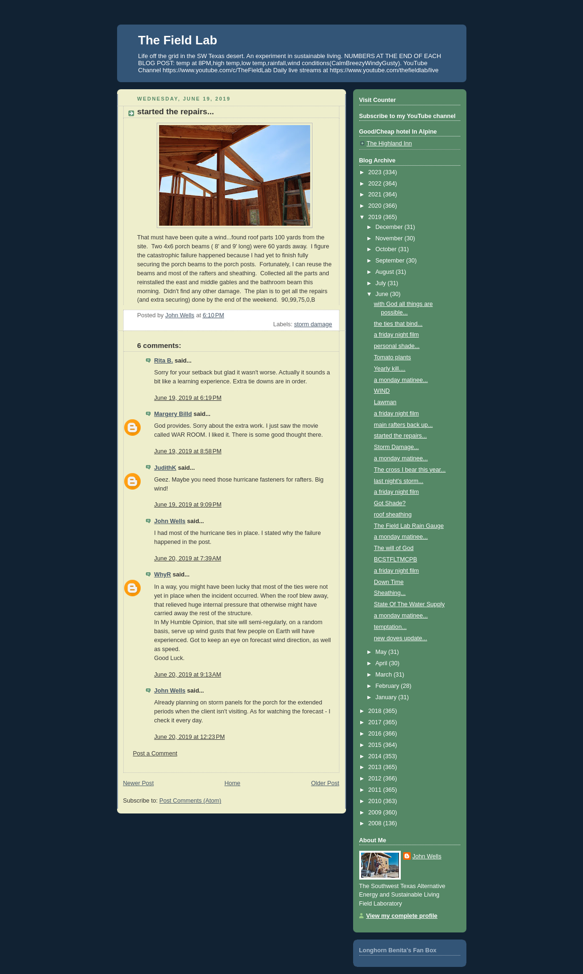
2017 (375, 722)
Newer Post (138, 783)
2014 (375, 756)
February (388, 686)
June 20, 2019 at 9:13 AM (187, 674)
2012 (375, 778)
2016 (375, 733)
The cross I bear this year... (410, 469)
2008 (375, 823)
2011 (375, 790)
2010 (375, 801)
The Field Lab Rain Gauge (409, 526)
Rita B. (163, 360)
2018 (375, 711)
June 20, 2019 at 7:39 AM (187, 558)
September (390, 260)
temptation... (390, 627)
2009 (375, 812)
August (385, 272)
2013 (375, 767)
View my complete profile (402, 916)
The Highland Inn (389, 143)
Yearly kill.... (390, 368)
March (384, 674)
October (386, 249)
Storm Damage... (396, 447)
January (386, 697)
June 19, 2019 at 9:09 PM (188, 504)
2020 (375, 206)
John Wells (170, 521)
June (382, 294)
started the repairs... (400, 435)
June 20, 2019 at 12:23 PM (189, 737)
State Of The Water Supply (409, 604)
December (390, 227)
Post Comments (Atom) (190, 800)
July (381, 283)
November (390, 238)
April (382, 663)
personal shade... (397, 346)
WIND (382, 391)
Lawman (385, 402)
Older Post (325, 783)
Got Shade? (390, 503)
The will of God (394, 548)
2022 (375, 183)
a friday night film (396, 334)
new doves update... (400, 638)
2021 (375, 194)
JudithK (165, 468)
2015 (375, 745)
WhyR (162, 574)
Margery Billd (173, 414)
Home (232, 783)
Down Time (389, 582)
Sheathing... (390, 593)
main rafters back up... (403, 425)
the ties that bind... (398, 324)
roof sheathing (393, 514)
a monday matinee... (401, 380)
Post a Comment (155, 753)
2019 (375, 217)
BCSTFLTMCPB (395, 559)
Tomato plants (392, 357)
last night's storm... (398, 481)
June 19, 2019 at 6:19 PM (188, 398)
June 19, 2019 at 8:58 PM (188, 451)
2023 (375, 172)
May (381, 652)
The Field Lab (178, 40)
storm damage (313, 324)
